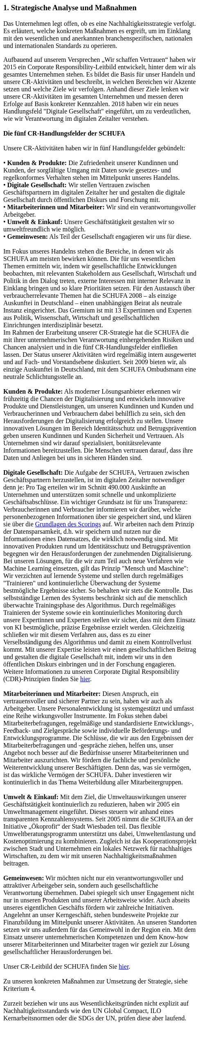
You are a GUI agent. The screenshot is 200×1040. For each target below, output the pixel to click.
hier (85, 678)
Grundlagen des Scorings (68, 524)
